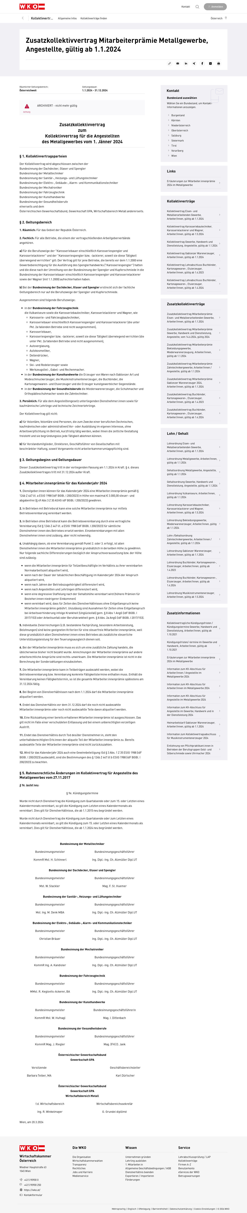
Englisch (132, 1208)
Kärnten (173, 120)
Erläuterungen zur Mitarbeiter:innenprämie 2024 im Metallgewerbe (194, 183)
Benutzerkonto (186, 1168)
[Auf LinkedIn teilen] (185, 63)
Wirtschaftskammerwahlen (87, 1160)
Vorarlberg (175, 150)
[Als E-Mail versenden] (177, 63)
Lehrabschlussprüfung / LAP (194, 1157)
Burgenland (176, 115)
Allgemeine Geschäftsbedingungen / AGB (148, 1168)
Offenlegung (144, 1208)
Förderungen (132, 1179)
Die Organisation (81, 1157)
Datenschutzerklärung (181, 1208)
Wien (172, 155)
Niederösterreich (178, 125)
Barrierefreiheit (160, 1208)
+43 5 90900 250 (30, 1184)
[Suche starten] (197, 6)
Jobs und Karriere (82, 1172)
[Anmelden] (215, 6)
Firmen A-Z (184, 1164)
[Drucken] (218, 63)
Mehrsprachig (119, 1208)
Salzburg (174, 135)
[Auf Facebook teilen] (202, 63)
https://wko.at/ (30, 1190)
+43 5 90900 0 (29, 1179)
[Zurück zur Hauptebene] (22, 18)
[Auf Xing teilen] (194, 63)
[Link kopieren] (169, 63)
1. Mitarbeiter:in (134, 1164)
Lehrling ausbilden (135, 1160)
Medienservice (80, 1175)
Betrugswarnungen (189, 1175)
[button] (219, 18)
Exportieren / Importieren (139, 1175)
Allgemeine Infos (67, 18)
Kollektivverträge (42, 18)
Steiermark (175, 140)
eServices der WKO (188, 1172)
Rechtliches (79, 1168)
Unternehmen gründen (138, 1157)
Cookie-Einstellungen (204, 1208)
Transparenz (79, 1164)
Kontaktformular (31, 1195)
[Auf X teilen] (210, 63)
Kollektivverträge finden (93, 18)
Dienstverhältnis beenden (139, 1172)
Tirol (172, 145)
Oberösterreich (177, 130)
